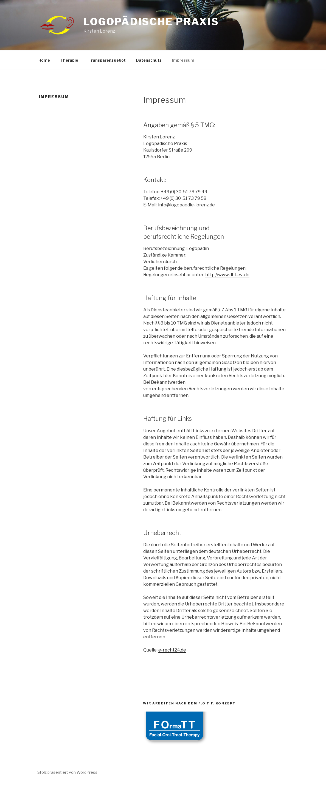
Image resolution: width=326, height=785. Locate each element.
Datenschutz (149, 60)
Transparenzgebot (107, 60)
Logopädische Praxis (151, 22)
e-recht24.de (172, 650)
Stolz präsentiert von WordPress (67, 772)
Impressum (183, 60)
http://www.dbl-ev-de (227, 274)
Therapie (69, 60)
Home (44, 60)
